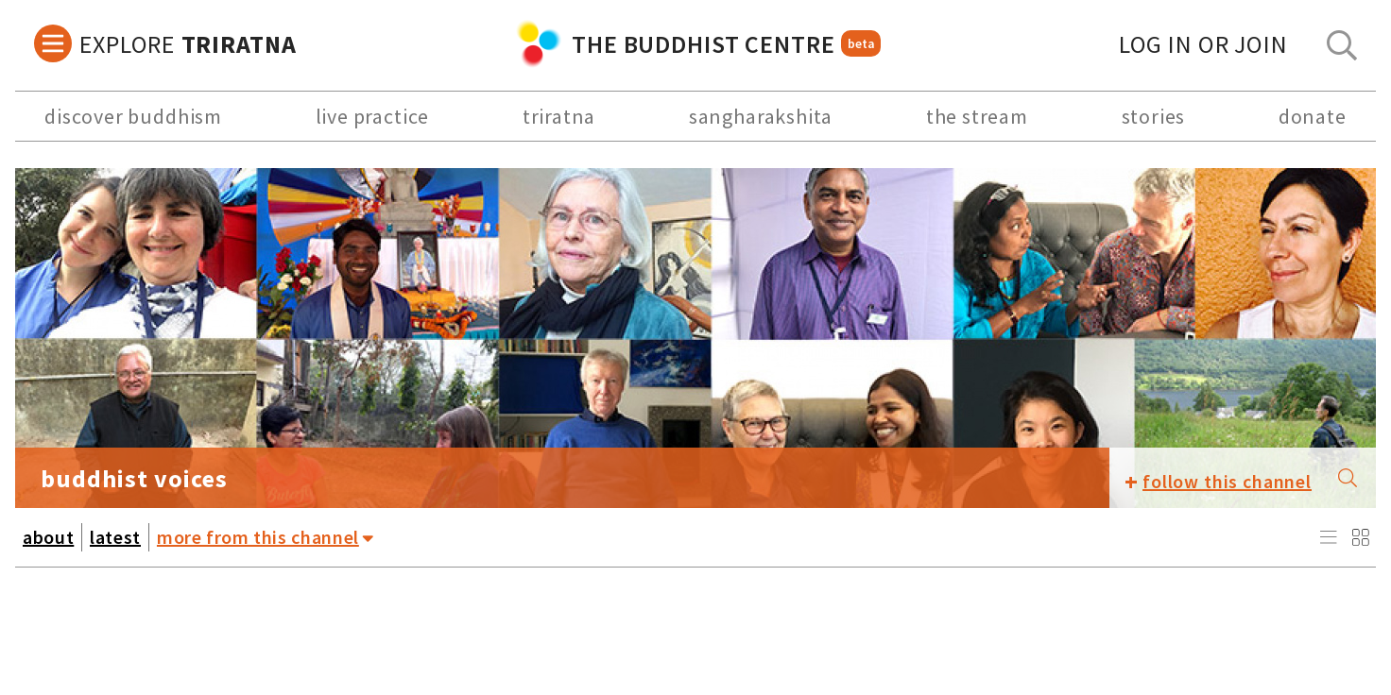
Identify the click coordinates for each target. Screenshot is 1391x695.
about (48, 537)
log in (1203, 43)
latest (115, 537)
